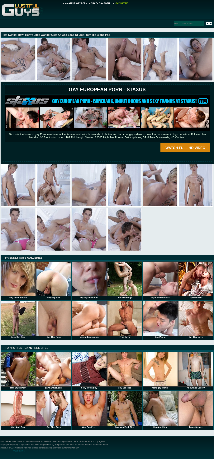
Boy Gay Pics (53, 280)
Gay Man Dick (195, 280)
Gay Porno (160, 319)
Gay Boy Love (195, 319)
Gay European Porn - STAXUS (107, 89)
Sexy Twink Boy (89, 370)
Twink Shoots (195, 409)
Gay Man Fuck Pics (124, 409)
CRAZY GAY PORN (100, 3)
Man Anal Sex (160, 409)
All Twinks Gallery (195, 370)
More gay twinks (160, 370)
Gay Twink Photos (18, 280)
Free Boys (124, 319)
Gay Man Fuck (53, 409)
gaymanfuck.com (53, 370)
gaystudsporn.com (89, 319)
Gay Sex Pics (124, 370)
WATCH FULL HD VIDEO (185, 148)
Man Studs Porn (18, 370)
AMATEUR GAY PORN (76, 3)
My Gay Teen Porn (89, 280)
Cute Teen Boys (124, 280)
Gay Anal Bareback (160, 280)
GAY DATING (122, 3)
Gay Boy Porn (53, 319)
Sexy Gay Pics (18, 319)
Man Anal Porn (18, 409)
